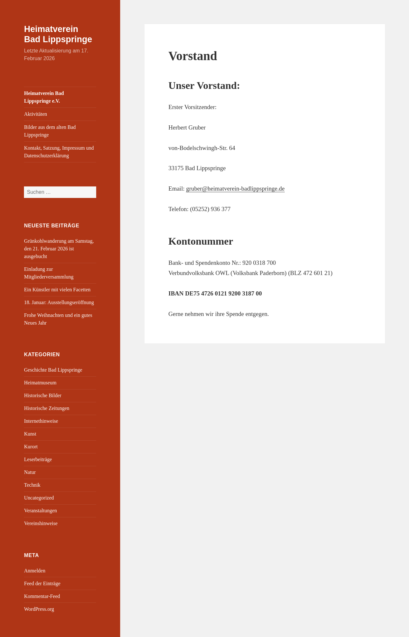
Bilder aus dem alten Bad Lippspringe (50, 131)
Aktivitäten (35, 114)
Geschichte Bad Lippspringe (53, 370)
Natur (29, 472)
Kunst (30, 433)
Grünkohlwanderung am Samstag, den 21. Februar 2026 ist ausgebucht (59, 248)
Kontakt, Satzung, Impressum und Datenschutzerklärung (59, 151)
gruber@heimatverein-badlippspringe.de (235, 188)
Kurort (31, 446)
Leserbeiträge (38, 459)
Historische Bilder (42, 395)
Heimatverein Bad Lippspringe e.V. (44, 97)
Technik (32, 485)
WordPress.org (39, 609)
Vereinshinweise (41, 523)
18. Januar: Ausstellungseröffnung (59, 302)
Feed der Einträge (42, 583)
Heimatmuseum (40, 382)
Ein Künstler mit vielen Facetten (57, 289)
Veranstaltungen (40, 510)
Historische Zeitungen (46, 408)
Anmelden (34, 570)
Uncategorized (39, 497)
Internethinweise (41, 421)
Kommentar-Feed (42, 596)
